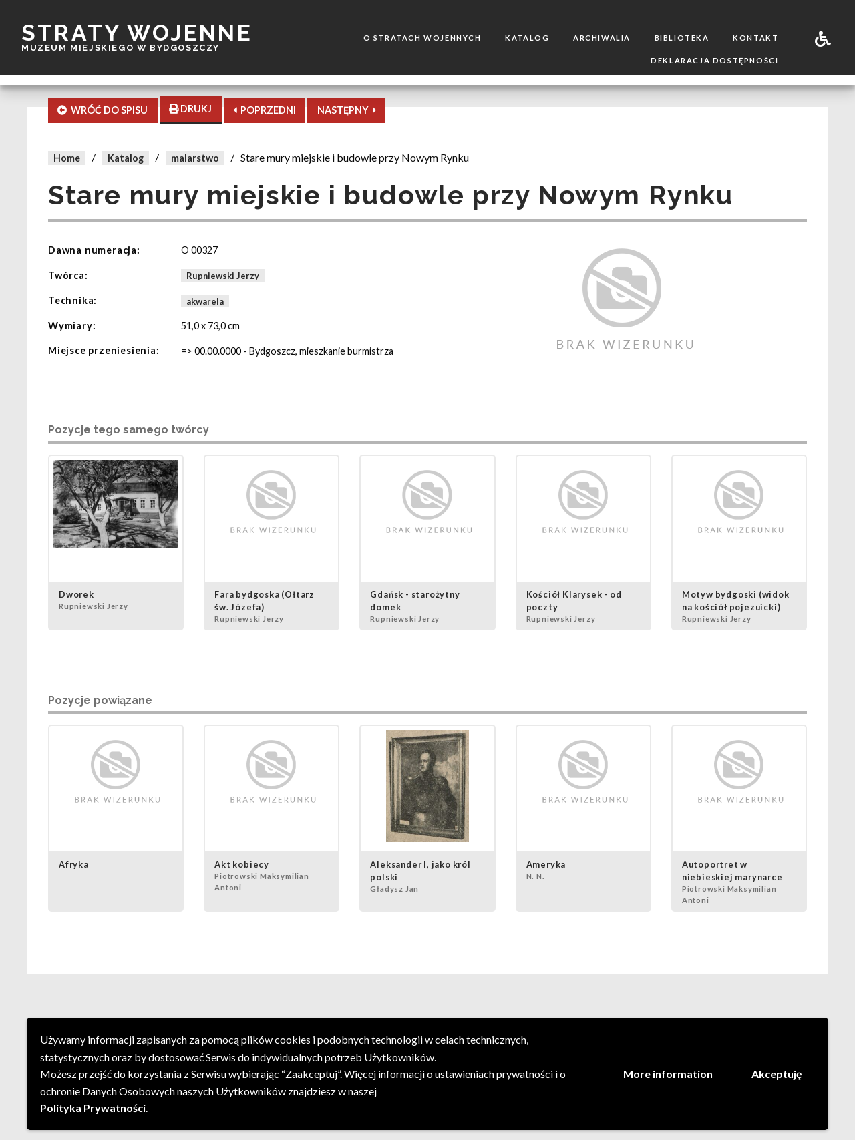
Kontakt (755, 37)
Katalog (527, 37)
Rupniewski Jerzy (222, 275)
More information (668, 1073)
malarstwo (195, 158)
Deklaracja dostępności (714, 60)
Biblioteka (682, 37)
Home (66, 158)
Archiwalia (602, 37)
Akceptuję (776, 1073)
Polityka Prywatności (93, 1107)
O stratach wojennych (422, 37)
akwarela (205, 300)
